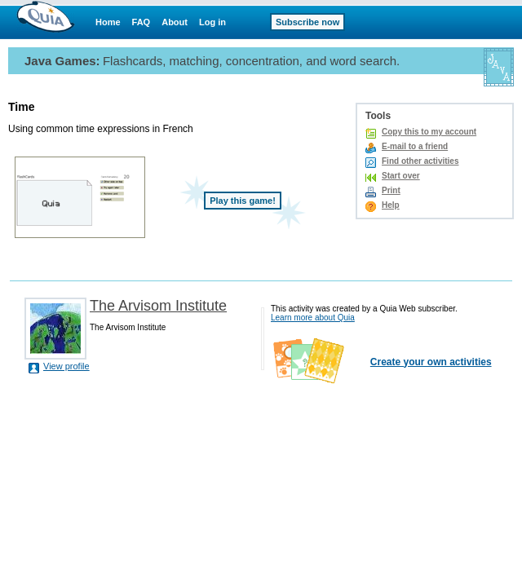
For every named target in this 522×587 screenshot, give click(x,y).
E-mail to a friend (415, 146)
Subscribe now (307, 22)
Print (391, 190)
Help (391, 205)
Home (108, 22)
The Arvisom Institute (158, 306)
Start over (401, 175)
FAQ (141, 22)
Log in (212, 22)
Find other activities (420, 161)
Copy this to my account (429, 131)
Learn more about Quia (313, 317)
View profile (66, 366)
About (174, 22)
